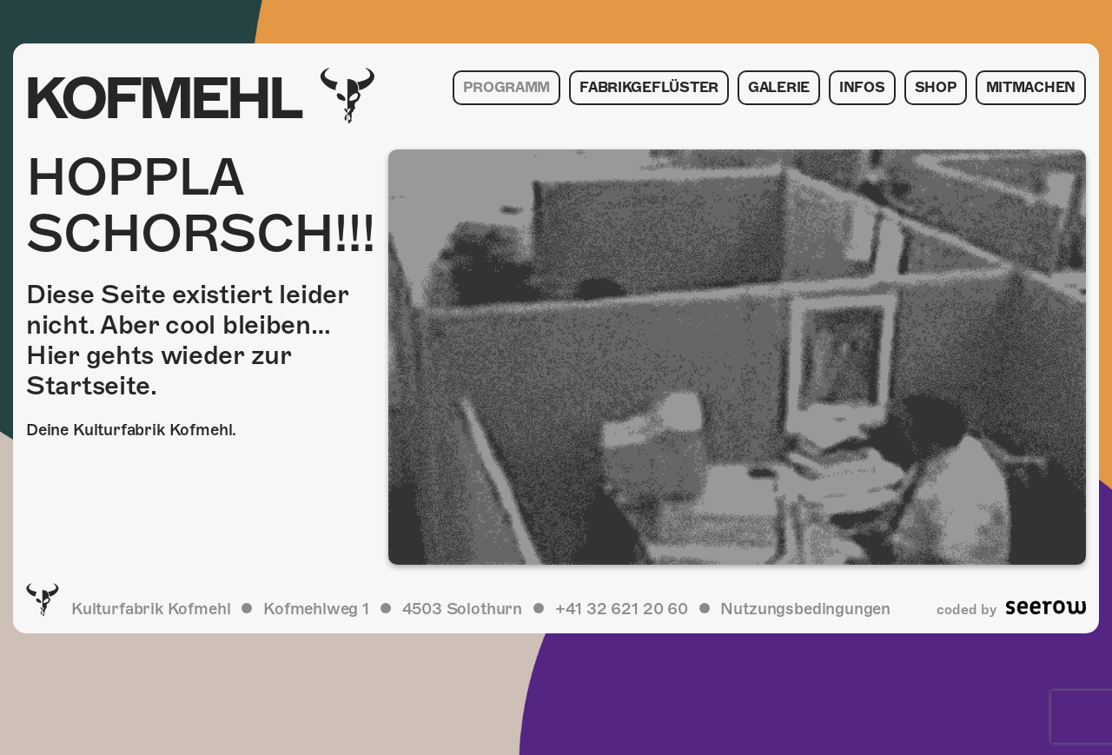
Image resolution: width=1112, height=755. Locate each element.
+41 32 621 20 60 (621, 609)
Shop (935, 87)
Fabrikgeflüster (648, 87)
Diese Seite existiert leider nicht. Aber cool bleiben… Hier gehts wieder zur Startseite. (187, 340)
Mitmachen (1031, 87)
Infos (862, 87)
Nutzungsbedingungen (805, 609)
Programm (506, 87)
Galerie (779, 87)
